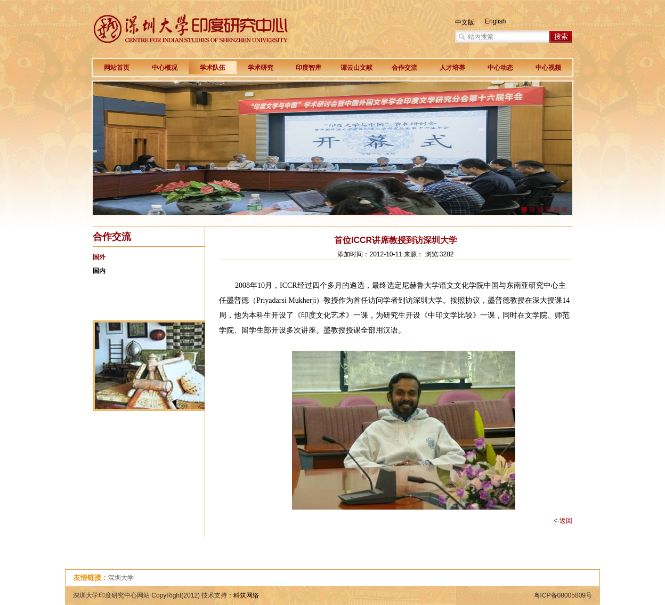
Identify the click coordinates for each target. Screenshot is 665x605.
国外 (99, 257)
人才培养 (452, 67)
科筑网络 (246, 595)
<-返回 (563, 521)
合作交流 (404, 67)
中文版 (464, 22)
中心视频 (548, 67)
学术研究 (260, 67)
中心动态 (500, 67)
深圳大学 (121, 578)
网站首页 (116, 67)
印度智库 (308, 67)
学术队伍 (212, 67)
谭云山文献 (356, 67)
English (495, 21)
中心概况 (164, 67)
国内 (99, 271)
